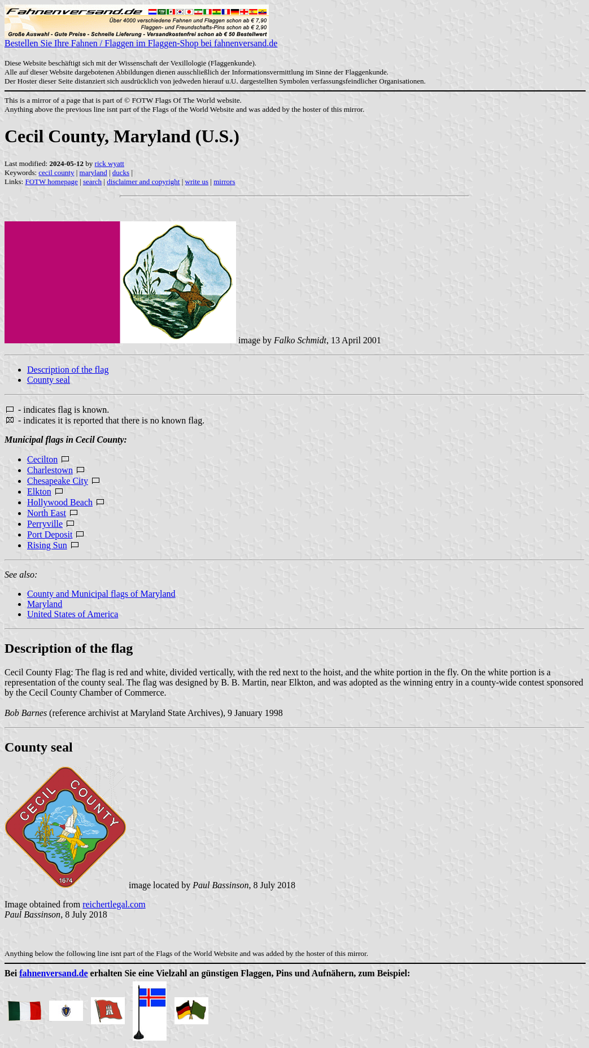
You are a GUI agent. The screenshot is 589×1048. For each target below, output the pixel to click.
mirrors (224, 181)
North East (46, 513)
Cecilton (42, 459)
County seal (48, 380)
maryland (93, 172)
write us (197, 181)
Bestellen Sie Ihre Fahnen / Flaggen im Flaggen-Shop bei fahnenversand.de (141, 39)
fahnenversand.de (53, 973)
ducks (120, 172)
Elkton (39, 491)
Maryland (44, 604)
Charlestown (50, 470)
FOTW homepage (51, 181)
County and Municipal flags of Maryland (101, 594)
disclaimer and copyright (143, 181)
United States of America (72, 614)
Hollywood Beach (60, 502)
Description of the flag (67, 369)
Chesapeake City (57, 481)
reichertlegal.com (114, 904)
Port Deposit (49, 534)
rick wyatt (109, 163)
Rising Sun (47, 545)
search (92, 181)
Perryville (45, 524)
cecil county (56, 172)
